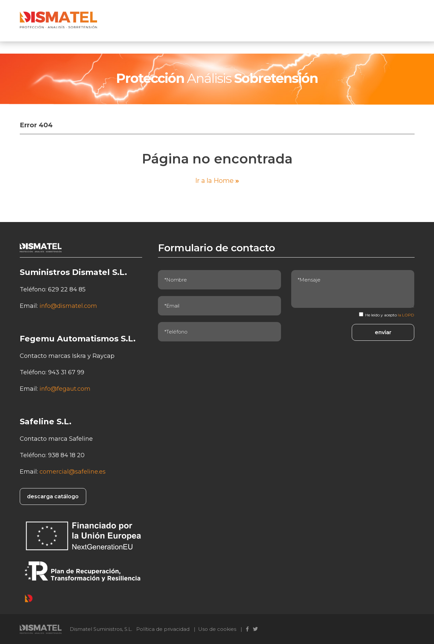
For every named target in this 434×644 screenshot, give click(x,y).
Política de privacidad (163, 629)
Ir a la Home (217, 181)
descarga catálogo (53, 496)
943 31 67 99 (66, 372)
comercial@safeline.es (72, 471)
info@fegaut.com (64, 388)
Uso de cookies (217, 629)
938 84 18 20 (66, 455)
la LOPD (406, 314)
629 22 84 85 (67, 289)
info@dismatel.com (68, 306)
